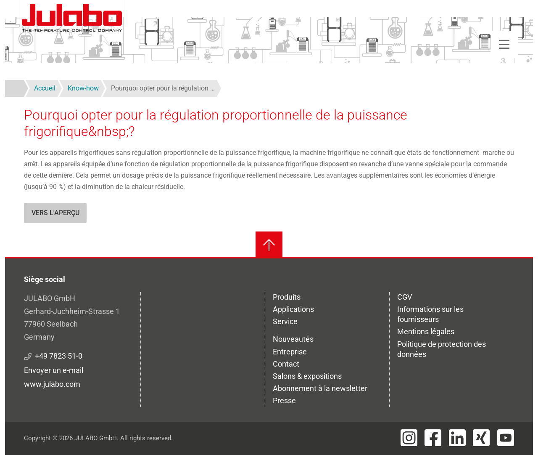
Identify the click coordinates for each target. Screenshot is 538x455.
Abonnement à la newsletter (320, 388)
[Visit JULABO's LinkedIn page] (457, 437)
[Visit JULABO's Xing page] (481, 437)
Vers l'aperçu (55, 213)
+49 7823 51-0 (58, 355)
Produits (287, 297)
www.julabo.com (52, 384)
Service (285, 321)
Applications (293, 309)
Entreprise (290, 351)
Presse (284, 400)
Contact (286, 363)
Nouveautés (293, 339)
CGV (404, 297)
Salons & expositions (307, 376)
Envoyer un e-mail (53, 370)
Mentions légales (425, 331)
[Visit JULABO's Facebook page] (433, 437)
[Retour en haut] (269, 244)
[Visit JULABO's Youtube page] (505, 437)
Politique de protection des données (441, 349)
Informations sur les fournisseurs (430, 314)
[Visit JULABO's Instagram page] (409, 437)
